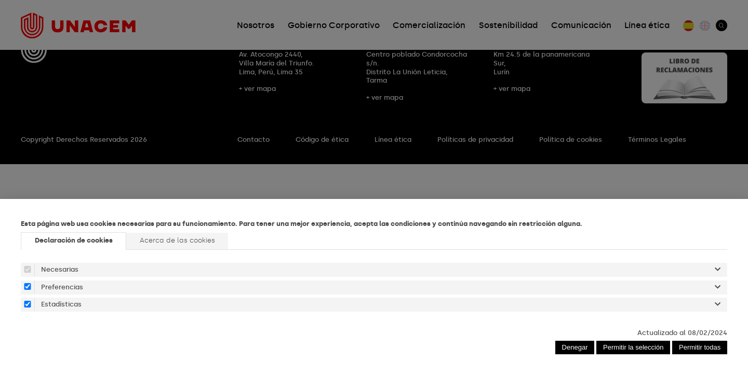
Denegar (575, 347)
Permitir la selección (633, 347)
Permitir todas (699, 347)
